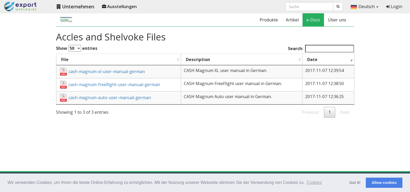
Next (345, 112)
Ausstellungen (119, 6)
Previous (310, 112)
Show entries (76, 48)
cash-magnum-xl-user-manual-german (102, 71)
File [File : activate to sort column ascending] (65, 59)
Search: (321, 48)
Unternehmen (75, 6)
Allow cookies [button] (384, 183)
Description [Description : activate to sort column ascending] (198, 59)
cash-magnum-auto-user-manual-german (105, 97)
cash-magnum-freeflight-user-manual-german (109, 84)
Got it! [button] (354, 183)
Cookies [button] (314, 182)
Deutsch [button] (364, 6)
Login (394, 6)
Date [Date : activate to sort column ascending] (312, 59)
